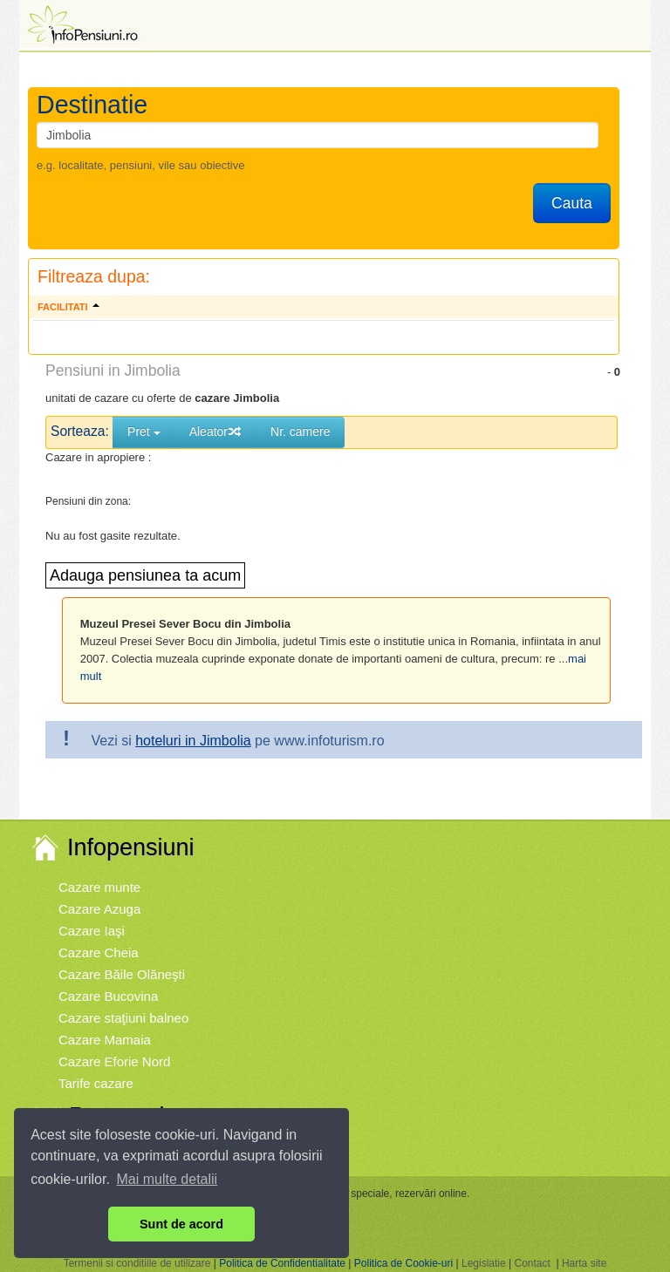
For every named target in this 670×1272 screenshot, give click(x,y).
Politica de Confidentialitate (282, 1263)
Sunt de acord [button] (181, 1224)
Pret (144, 432)
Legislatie (483, 1263)
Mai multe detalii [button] (167, 1179)
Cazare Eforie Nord (114, 1061)
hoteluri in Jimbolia (193, 740)
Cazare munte (99, 887)
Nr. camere (300, 432)
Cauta (571, 203)
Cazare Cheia (98, 952)
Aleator (215, 432)
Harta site (584, 1263)
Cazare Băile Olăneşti (121, 974)
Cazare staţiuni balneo (123, 1017)
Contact (532, 1263)
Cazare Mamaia (104, 1039)
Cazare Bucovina (108, 996)
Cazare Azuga (99, 908)
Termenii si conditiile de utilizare (137, 1263)
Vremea (81, 1151)
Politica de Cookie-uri (403, 1263)
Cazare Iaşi (91, 930)
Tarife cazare (95, 1083)
